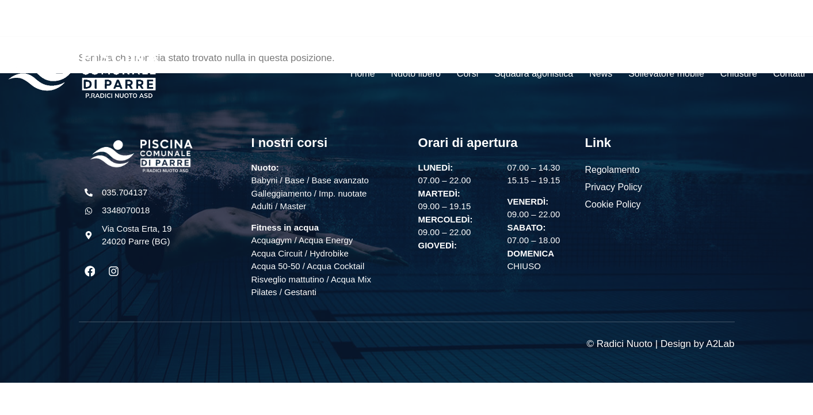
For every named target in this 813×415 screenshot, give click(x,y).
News (600, 73)
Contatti (789, 73)
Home (362, 73)
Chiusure (738, 73)
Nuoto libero (416, 73)
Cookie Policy (613, 204)
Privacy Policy (614, 187)
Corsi (467, 73)
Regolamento (612, 170)
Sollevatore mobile (666, 73)
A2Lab (720, 343)
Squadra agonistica (533, 73)
